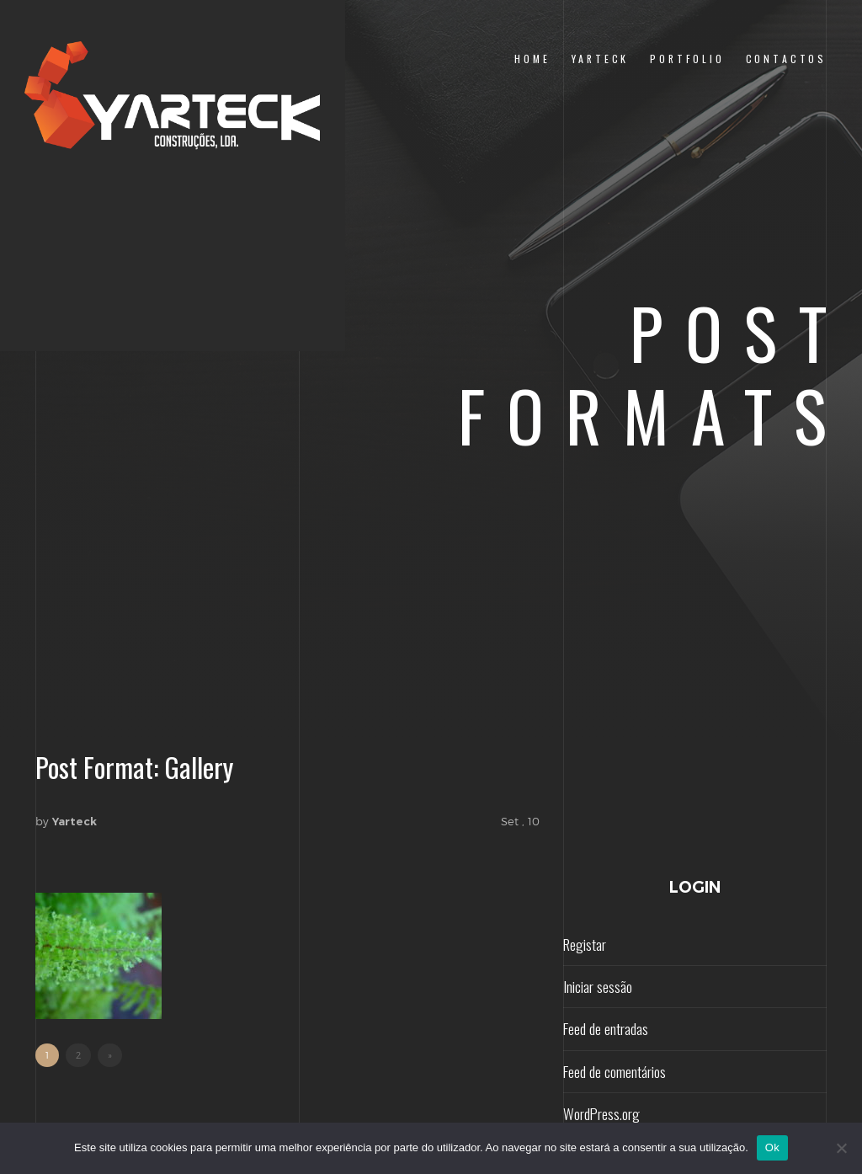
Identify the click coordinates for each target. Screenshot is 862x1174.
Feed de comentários (614, 1071)
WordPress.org (601, 1113)
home (532, 58)
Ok (772, 1147)
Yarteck (74, 821)
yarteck (601, 58)
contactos (786, 58)
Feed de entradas (605, 1028)
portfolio (687, 58)
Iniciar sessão (597, 986)
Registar (584, 944)
